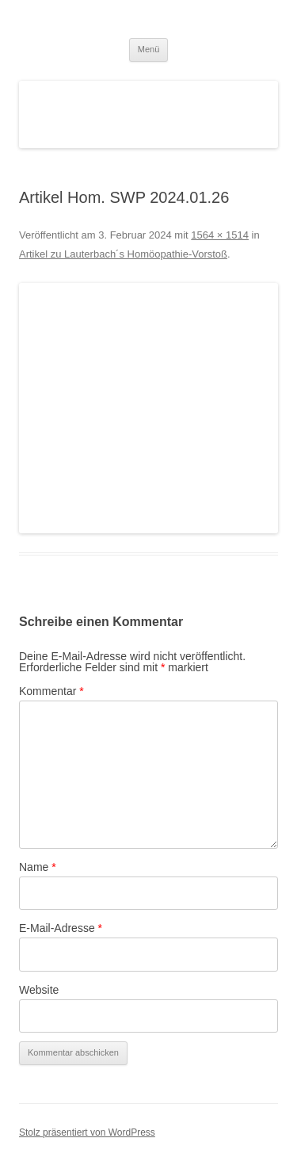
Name (37, 867)
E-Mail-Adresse (60, 928)
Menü (149, 49)
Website (39, 989)
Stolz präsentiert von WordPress (87, 1132)
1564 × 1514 (220, 235)
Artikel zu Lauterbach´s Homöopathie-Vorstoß (123, 254)
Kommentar (51, 691)
